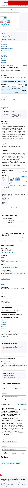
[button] (24, 408)
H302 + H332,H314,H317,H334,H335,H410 (11, 261)
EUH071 (3, 284)
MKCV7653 (3, 324)
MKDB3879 (3, 320)
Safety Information (6, 50)
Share (25, 65)
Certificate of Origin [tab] (16, 310)
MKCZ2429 (3, 322)
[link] (4, 393)
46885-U (4, 240)
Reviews (3, 62)
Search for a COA (4, 336)
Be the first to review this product (11, 464)
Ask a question (22, 404)
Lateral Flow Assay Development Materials (12, 364)
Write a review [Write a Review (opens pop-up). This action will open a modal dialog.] (12, 73)
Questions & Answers (4, 59)
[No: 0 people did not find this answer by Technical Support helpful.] (9, 442)
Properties (4, 44)
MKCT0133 (3, 328)
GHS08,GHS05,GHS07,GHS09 (8, 252)
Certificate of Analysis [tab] (6, 310)
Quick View (6, 187)
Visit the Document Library (8, 351)
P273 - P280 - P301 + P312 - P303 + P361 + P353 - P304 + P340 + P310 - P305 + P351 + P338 (13, 266)
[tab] (3, 9)
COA (4, 36)
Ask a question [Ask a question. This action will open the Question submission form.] (20, 73)
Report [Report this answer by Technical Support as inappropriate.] (14, 442)
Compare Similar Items (7, 48)
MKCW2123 (3, 326)
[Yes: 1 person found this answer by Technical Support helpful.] (4, 442)
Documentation (5, 53)
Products (2, 9)
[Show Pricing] (25, 240)
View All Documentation (8, 39)
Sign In (4, 81)
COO (10, 36)
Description (4, 46)
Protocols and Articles (4, 55)
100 (13, 111)
